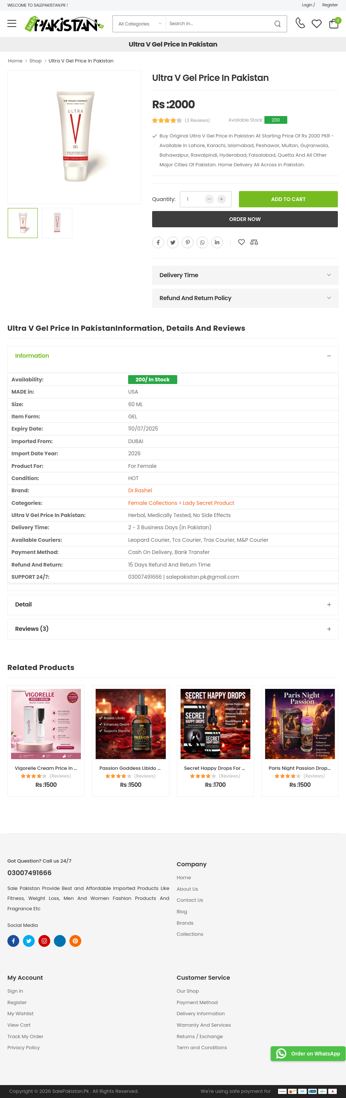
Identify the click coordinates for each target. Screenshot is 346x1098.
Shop (36, 60)
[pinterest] (187, 242)
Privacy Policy (23, 1047)
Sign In (15, 991)
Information (32, 355)
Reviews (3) (32, 629)
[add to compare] (254, 242)
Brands (185, 923)
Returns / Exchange (200, 1036)
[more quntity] (221, 199)
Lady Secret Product (208, 503)
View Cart (19, 1025)
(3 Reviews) (197, 120)
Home (15, 60)
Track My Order (25, 1036)
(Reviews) (60, 776)
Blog (182, 911)
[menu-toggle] (11, 23)
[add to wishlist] (241, 242)
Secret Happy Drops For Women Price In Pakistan (243, 768)
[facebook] (158, 242)
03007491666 (29, 873)
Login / (308, 5)
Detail (23, 604)
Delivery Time (179, 275)
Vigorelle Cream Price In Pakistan (55, 768)
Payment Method (197, 1002)
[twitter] (173, 242)
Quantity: (163, 199)
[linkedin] (217, 242)
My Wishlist (20, 1013)
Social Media (22, 925)
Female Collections (152, 503)
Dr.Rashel (140, 490)
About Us (187, 889)
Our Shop (188, 991)
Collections (190, 934)
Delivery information (201, 1013)
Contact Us (190, 900)
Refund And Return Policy (195, 298)
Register (330, 5)
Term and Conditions (202, 1047)
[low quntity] (209, 199)
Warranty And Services (204, 1025)
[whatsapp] (202, 242)
